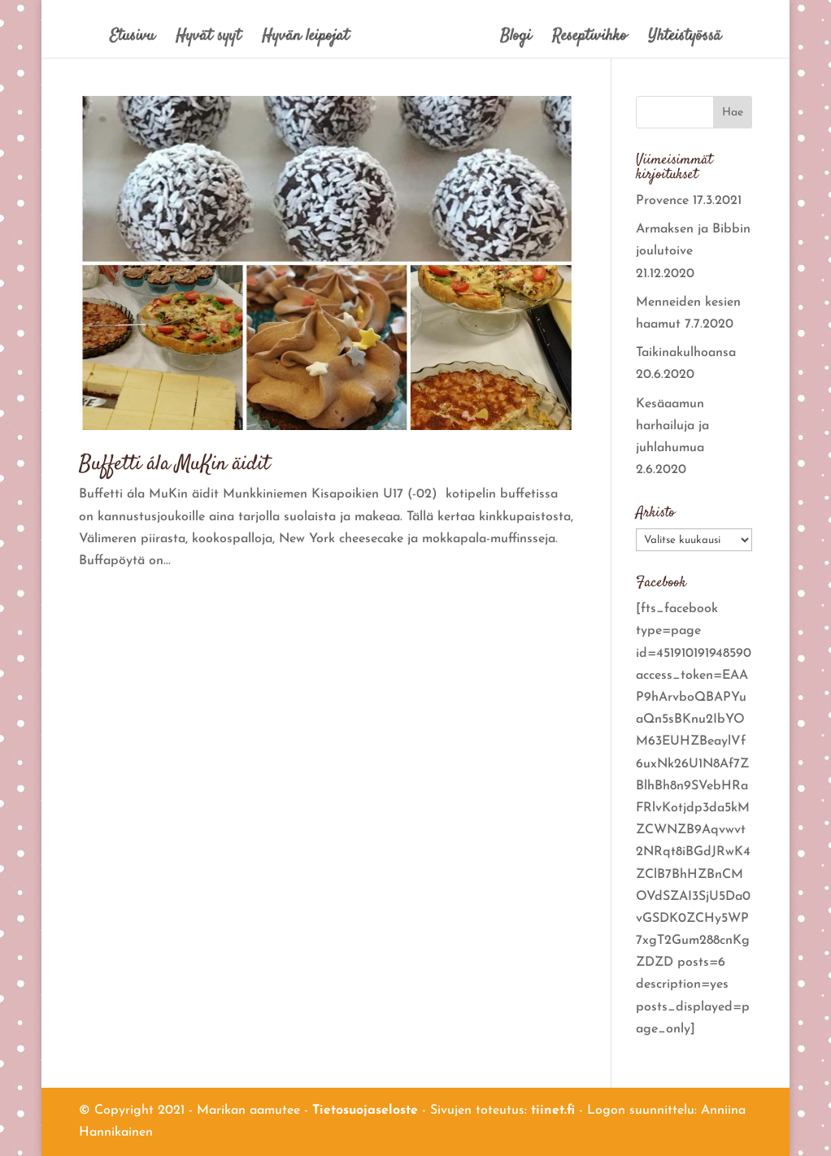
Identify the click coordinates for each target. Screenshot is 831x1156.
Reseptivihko (589, 39)
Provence (662, 200)
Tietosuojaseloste (365, 1110)
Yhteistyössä (684, 39)
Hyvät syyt (208, 39)
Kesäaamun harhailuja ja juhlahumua (672, 426)
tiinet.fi (553, 1110)
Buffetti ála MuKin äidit (174, 465)
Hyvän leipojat (305, 39)
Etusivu (132, 39)
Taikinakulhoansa (686, 352)
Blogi (515, 39)
